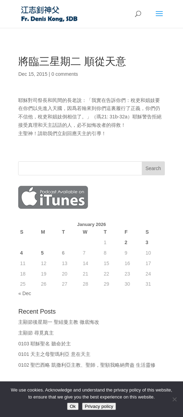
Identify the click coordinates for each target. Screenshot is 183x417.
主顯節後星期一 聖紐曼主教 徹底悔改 (58, 322)
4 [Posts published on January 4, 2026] (21, 253)
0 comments (64, 74)
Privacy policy (99, 406)
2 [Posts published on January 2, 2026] (126, 242)
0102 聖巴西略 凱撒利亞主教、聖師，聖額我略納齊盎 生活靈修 (86, 365)
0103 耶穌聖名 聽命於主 (44, 343)
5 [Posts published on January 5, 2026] (42, 253)
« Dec (24, 293)
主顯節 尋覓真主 (36, 333)
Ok (73, 406)
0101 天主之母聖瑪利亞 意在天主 (54, 354)
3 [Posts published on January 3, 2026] (147, 242)
